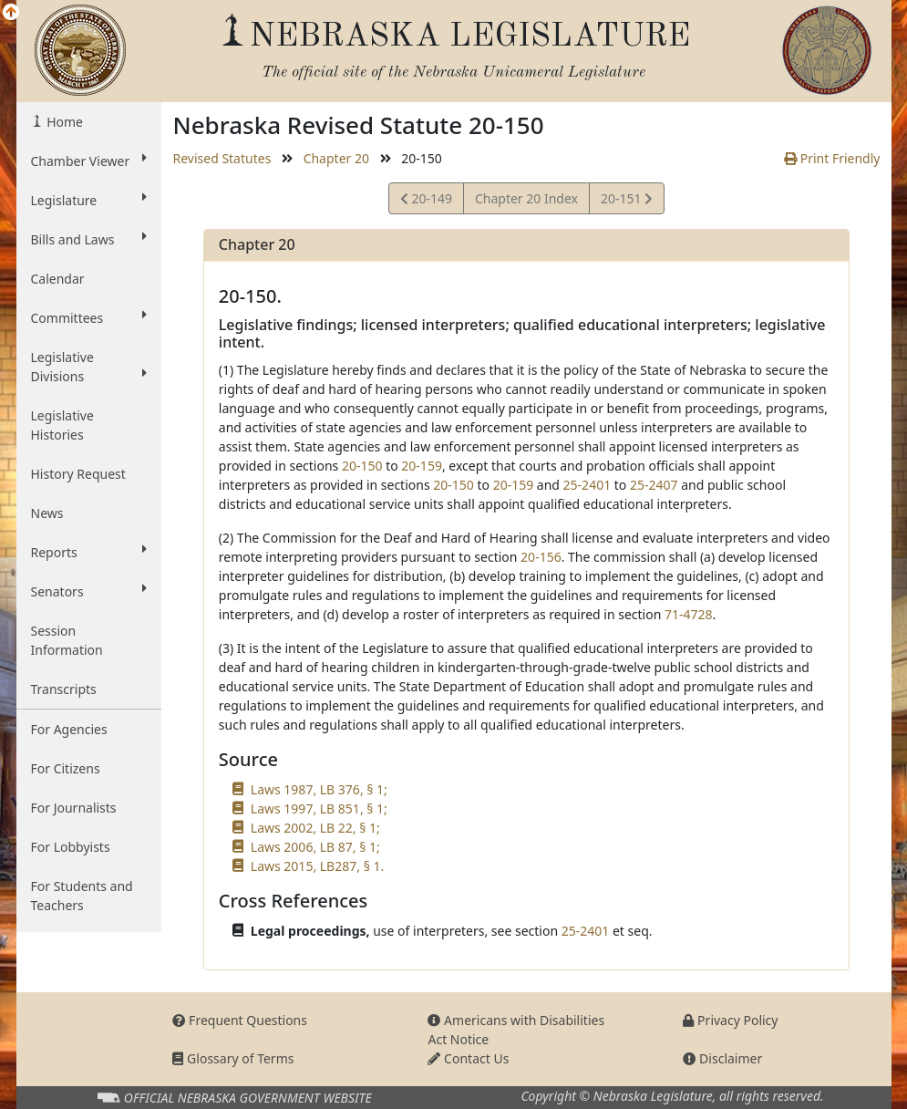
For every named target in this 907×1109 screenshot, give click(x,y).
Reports (89, 552)
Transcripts (64, 689)
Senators (89, 591)
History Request (78, 473)
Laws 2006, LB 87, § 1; (315, 846)
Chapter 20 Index (526, 198)
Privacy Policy (730, 1020)
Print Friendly (832, 158)
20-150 (362, 465)
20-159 (421, 465)
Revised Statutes (221, 158)
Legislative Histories (62, 425)
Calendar (58, 278)
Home (63, 121)
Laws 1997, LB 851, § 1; (319, 808)
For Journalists (74, 807)
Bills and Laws (89, 239)
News (47, 513)
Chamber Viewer (89, 160)
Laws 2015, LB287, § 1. (317, 866)
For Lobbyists (70, 846)
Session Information (67, 640)
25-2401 (587, 484)
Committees (89, 317)
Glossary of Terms (233, 1058)
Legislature (89, 200)
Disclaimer (722, 1058)
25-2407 (654, 484)
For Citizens (65, 768)
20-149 (426, 201)
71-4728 (689, 614)
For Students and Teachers (82, 895)
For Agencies (69, 729)
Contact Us (468, 1058)
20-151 (626, 201)
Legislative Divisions (89, 366)
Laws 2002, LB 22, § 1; (315, 827)
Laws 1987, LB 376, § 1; (319, 789)
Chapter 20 (336, 158)
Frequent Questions (239, 1020)
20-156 (541, 556)
